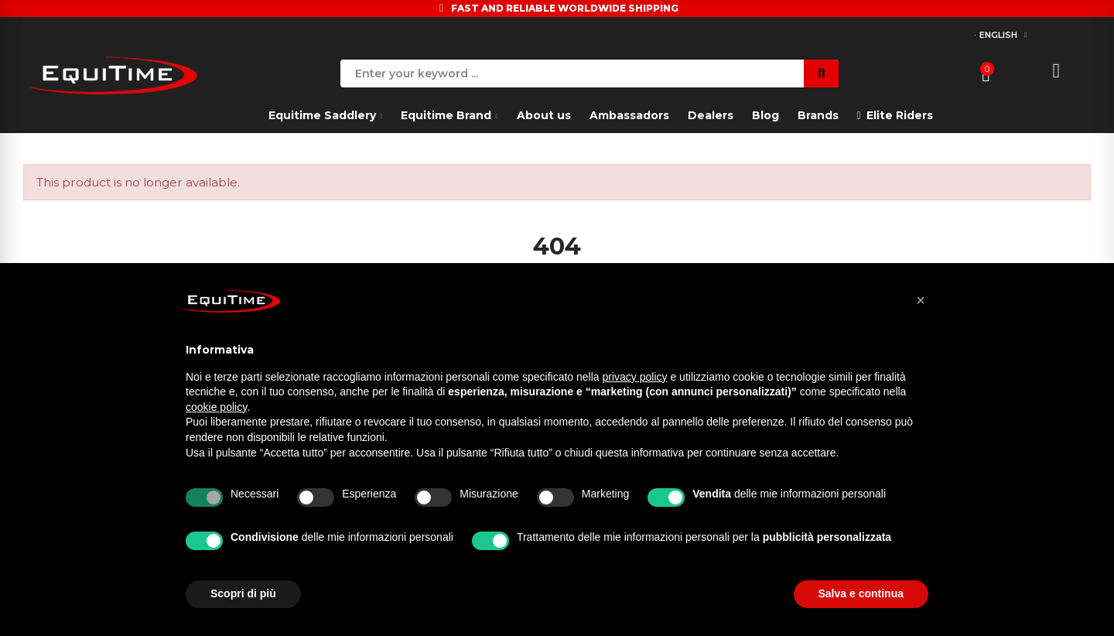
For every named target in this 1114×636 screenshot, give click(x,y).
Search (821, 73)
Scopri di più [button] (243, 593)
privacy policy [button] (635, 377)
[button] (920, 300)
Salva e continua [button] (861, 593)
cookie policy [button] (216, 407)
